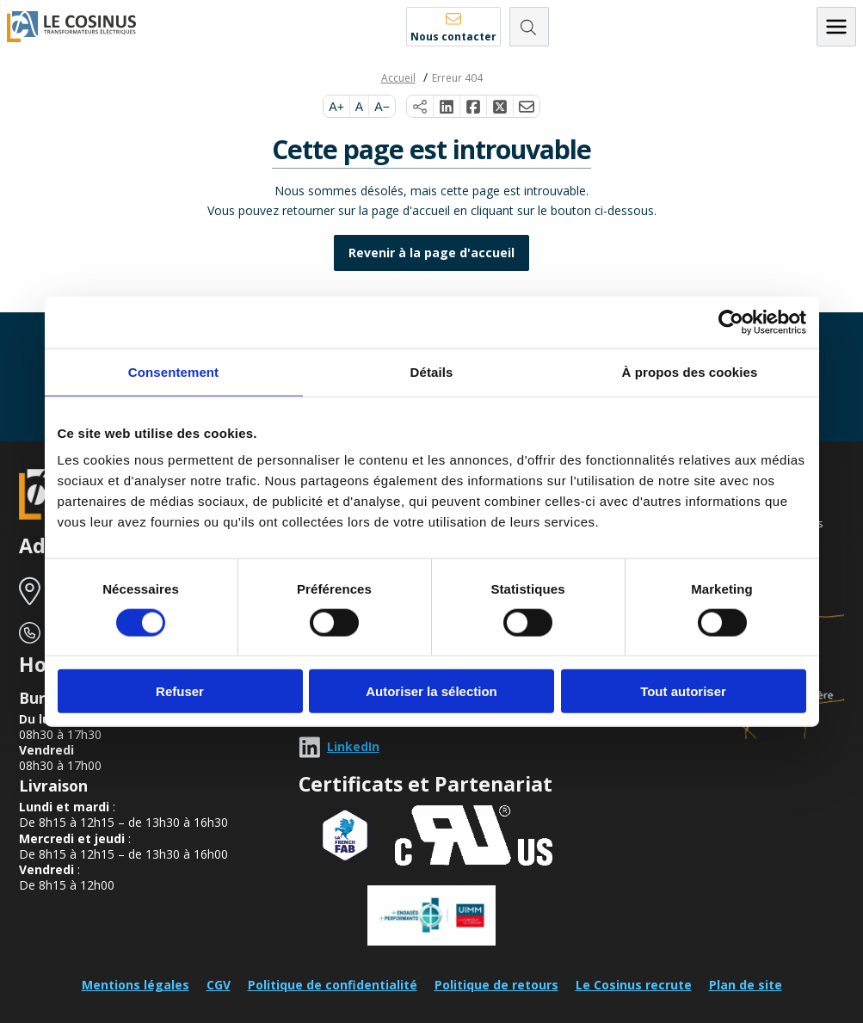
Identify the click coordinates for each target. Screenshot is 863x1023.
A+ (336, 107)
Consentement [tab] (173, 371)
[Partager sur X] (500, 107)
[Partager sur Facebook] (473, 107)
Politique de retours (496, 985)
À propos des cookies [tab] (690, 371)
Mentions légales (135, 985)
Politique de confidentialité (332, 985)
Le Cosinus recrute (634, 985)
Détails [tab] (431, 371)
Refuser (180, 691)
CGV (219, 985)
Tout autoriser (683, 691)
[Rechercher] (529, 26)
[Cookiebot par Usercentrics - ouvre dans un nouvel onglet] (731, 322)
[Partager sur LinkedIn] (447, 107)
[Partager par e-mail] (526, 107)
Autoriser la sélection (431, 691)
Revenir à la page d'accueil (431, 252)
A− (382, 107)
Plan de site (745, 985)
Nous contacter (453, 36)
